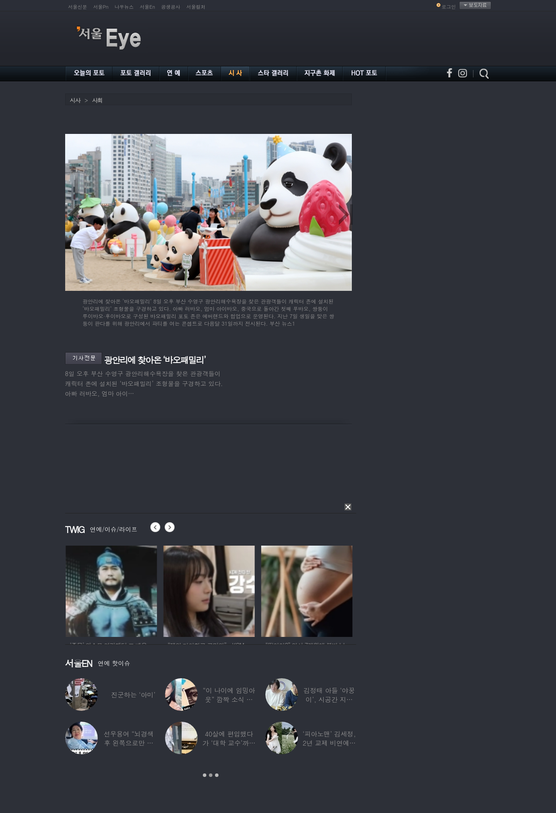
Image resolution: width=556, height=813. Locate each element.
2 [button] (210, 775)
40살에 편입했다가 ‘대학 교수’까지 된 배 (228, 742)
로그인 (449, 6)
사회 (97, 100)
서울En (147, 6)
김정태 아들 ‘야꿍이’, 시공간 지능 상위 (329, 699)
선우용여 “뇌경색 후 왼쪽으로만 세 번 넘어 (128, 742)
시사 (75, 100)
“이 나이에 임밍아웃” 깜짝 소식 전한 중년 (229, 699)
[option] (126, 590)
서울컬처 (195, 6)
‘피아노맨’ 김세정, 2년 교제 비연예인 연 (329, 742)
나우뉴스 (124, 6)
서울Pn (101, 6)
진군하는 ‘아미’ (133, 694)
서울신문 (77, 6)
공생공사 (170, 6)
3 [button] (216, 775)
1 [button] (204, 775)
